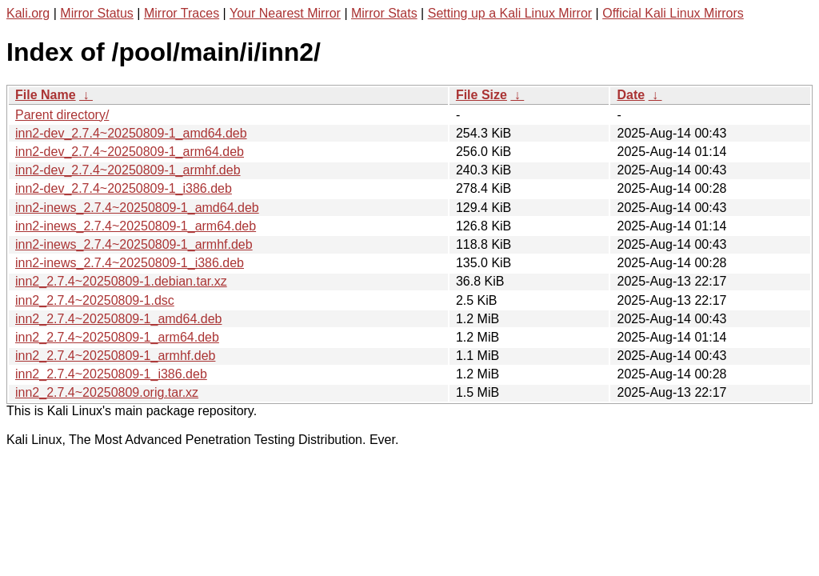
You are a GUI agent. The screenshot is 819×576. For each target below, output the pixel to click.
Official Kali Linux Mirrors (673, 13)
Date (631, 95)
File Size (481, 95)
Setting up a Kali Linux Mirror (510, 13)
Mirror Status (97, 13)
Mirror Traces (181, 13)
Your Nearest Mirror (285, 13)
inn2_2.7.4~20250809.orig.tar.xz (106, 392)
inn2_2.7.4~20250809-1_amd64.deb (118, 319)
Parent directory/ (62, 115)
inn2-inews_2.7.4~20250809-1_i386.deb (129, 263)
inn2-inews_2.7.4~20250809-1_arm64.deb (135, 226)
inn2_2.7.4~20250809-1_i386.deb (111, 374)
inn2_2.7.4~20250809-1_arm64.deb (117, 337)
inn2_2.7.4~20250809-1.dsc (94, 300)
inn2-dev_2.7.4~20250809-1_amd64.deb (131, 133)
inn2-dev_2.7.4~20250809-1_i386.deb (123, 188)
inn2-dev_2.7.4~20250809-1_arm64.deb (129, 151)
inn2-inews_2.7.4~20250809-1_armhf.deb (134, 244)
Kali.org (28, 13)
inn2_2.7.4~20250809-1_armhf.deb (115, 355)
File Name (45, 95)
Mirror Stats (384, 13)
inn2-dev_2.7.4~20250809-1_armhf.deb (128, 170)
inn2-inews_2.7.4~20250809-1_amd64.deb (137, 207)
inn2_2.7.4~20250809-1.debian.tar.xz (121, 281)
